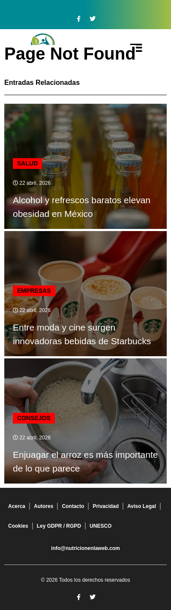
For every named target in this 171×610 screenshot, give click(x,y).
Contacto (73, 506)
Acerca (16, 506)
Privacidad (106, 506)
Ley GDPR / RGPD (59, 526)
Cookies (18, 526)
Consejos (34, 418)
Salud (27, 163)
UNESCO (100, 526)
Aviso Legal (141, 506)
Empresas (34, 290)
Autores (43, 506)
